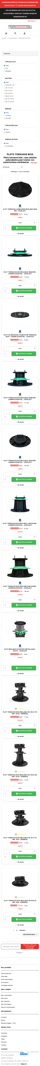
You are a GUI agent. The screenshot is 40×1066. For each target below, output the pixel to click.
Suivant (23, 930)
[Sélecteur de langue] (33, 21)
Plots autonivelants (7, 979)
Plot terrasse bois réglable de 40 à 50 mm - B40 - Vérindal (20, 901)
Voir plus (34, 162)
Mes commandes (6, 995)
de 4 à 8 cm (9, 93)
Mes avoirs (4, 998)
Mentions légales (6, 1023)
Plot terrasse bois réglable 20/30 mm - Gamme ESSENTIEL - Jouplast (20, 461)
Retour (3, 1020)
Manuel (8, 132)
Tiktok (3, 1039)
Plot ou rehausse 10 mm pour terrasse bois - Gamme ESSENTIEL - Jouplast (20, 335)
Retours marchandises (8, 1007)
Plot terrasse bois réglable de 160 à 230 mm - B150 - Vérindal (20, 775)
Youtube (3, 1045)
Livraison (4, 1017)
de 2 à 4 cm (9, 90)
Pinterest (4, 1042)
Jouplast (8, 115)
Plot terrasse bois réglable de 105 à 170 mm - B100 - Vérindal (20, 713)
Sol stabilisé (9, 146)
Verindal (8, 118)
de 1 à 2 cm (9, 87)
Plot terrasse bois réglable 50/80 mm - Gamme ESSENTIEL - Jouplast (20, 398)
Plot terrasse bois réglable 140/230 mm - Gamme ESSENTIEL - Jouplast (20, 524)
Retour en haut (30, 935)
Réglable (8, 71)
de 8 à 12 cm (9, 96)
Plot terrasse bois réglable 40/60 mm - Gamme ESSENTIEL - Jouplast (20, 273)
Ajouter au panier (24, 228)
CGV (14, 1023)
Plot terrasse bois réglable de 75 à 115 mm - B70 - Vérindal (20, 838)
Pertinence (13, 167)
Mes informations (6, 1004)
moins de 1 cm (10, 85)
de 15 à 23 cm (10, 101)
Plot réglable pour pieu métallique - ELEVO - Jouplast (20, 650)
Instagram (4, 1036)
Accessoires (5, 982)
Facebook (4, 1033)
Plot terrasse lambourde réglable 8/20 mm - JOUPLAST (20, 210)
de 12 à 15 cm (10, 98)
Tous (7, 65)
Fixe (7, 68)
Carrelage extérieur (7, 985)
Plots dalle (4, 976)
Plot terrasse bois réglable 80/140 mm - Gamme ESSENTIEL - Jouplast (20, 587)
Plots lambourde (6, 973)
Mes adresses (5, 1001)
